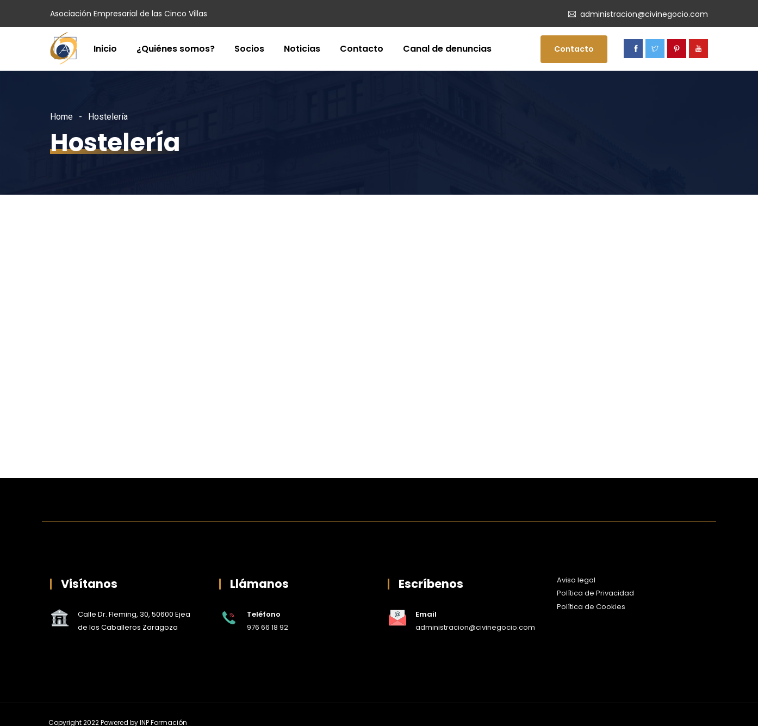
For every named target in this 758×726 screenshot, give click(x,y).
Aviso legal (576, 580)
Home (61, 116)
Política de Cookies (591, 606)
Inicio (105, 48)
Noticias (302, 48)
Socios (249, 48)
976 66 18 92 (267, 627)
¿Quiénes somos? (175, 48)
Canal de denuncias (447, 48)
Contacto (361, 48)
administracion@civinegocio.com (644, 14)
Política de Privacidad (595, 593)
